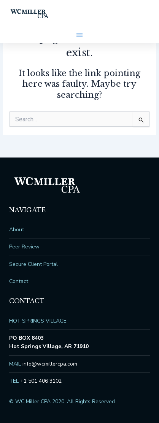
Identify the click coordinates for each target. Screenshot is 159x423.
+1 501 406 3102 (41, 381)
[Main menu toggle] (79, 35)
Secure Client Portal (33, 264)
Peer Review (24, 246)
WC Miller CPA (30, 14)
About (16, 229)
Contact (18, 281)
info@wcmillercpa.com (49, 363)
